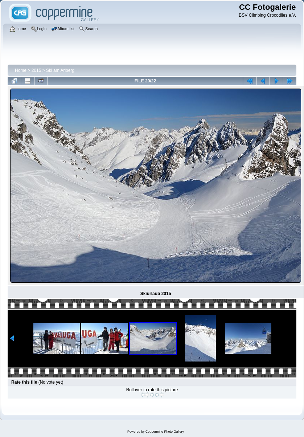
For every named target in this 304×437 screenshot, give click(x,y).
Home (20, 70)
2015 (36, 70)
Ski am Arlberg (60, 70)
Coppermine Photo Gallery (164, 431)
